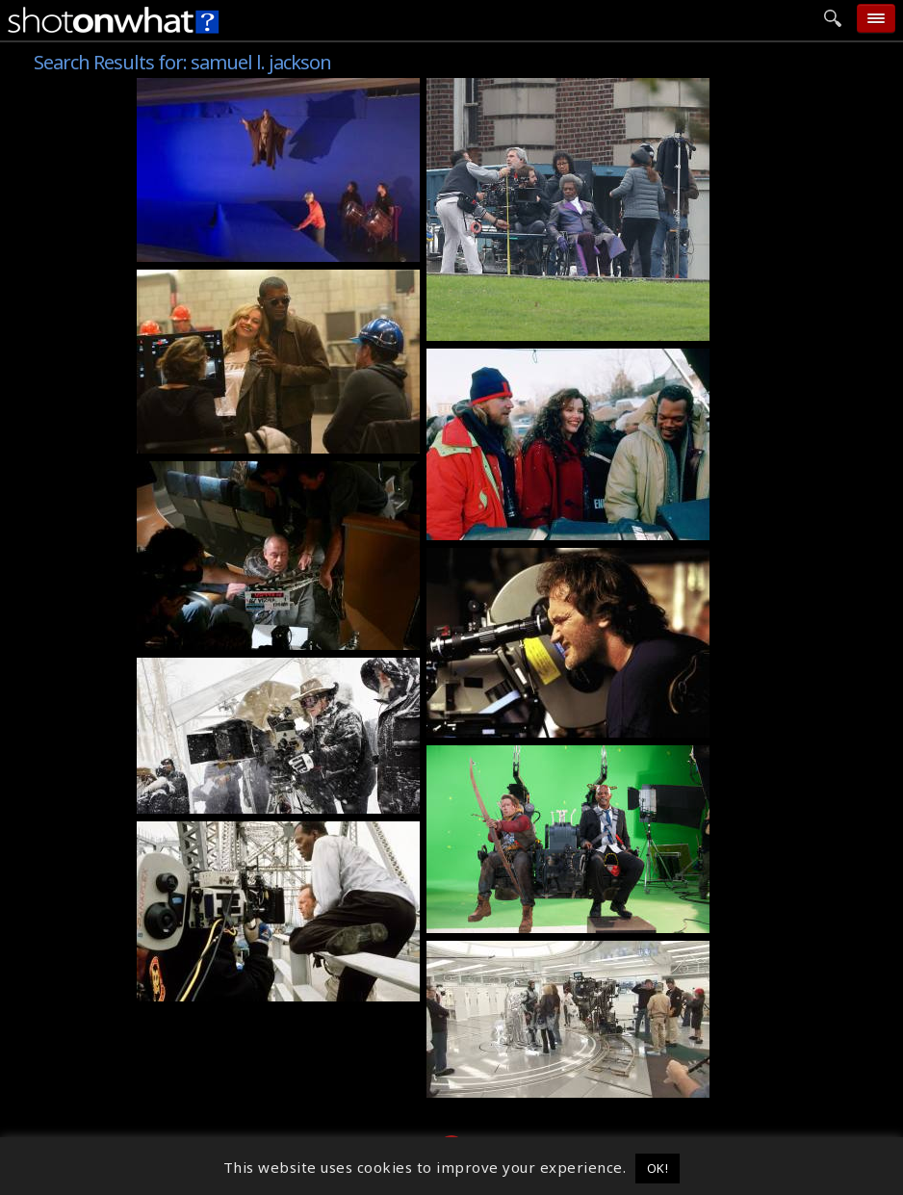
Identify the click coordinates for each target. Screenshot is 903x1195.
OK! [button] (658, 1168)
